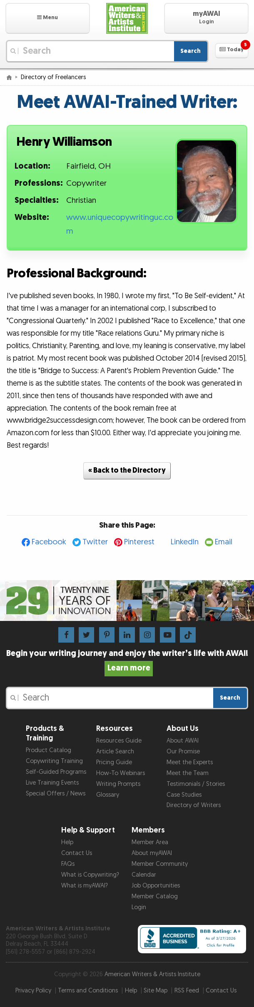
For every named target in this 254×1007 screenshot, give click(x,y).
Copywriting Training (54, 761)
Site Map (155, 991)
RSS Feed (186, 991)
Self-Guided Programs (56, 772)
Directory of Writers (194, 805)
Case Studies (184, 795)
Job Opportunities (156, 886)
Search (190, 51)
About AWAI (183, 741)
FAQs (68, 864)
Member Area (150, 842)
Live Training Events (52, 783)
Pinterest (139, 542)
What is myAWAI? (84, 886)
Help (67, 842)
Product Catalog (48, 750)
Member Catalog (155, 896)
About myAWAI (152, 853)
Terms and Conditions (88, 991)
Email (223, 542)
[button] (47, 18)
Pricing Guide (114, 762)
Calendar (144, 875)
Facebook (49, 542)
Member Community (160, 864)
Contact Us (76, 853)
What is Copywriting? (90, 875)
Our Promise (183, 751)
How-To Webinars (120, 773)
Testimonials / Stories (196, 784)
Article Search (115, 751)
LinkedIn (185, 542)
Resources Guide (119, 741)
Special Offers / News (55, 794)
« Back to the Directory (127, 470)
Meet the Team (188, 773)
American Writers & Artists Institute (152, 974)
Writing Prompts (118, 784)
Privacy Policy (33, 991)
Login (139, 907)
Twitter (95, 542)
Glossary (107, 795)
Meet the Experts (190, 762)
